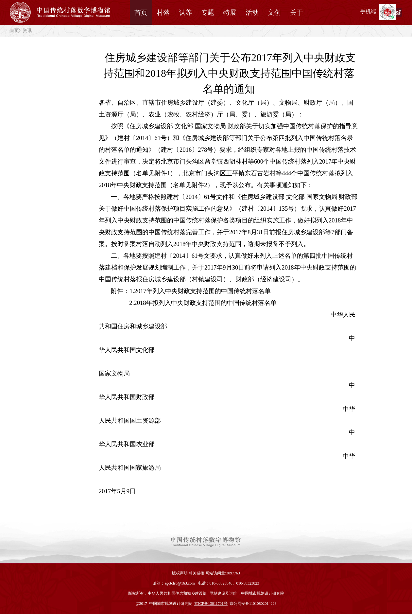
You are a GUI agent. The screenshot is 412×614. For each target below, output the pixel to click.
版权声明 (180, 573)
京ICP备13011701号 (211, 603)
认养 (185, 12)
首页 (140, 12)
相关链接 (196, 573)
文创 (274, 12)
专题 (207, 12)
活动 (252, 12)
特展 (229, 12)
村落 (163, 12)
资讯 (27, 30)
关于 (296, 12)
